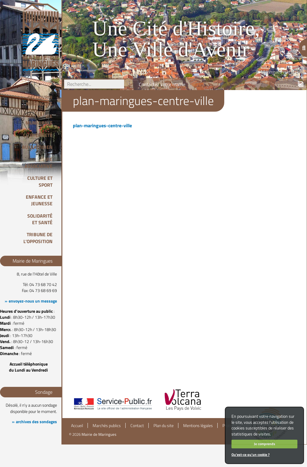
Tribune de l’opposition (37, 238)
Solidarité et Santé (39, 219)
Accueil (77, 426)
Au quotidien (37, 147)
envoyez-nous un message (33, 301)
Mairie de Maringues (99, 434)
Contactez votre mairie (162, 84)
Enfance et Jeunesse (39, 200)
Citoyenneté (37, 135)
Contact (137, 426)
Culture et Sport (39, 181)
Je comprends (264, 444)
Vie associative (38, 162)
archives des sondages (36, 421)
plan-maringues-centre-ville (102, 125)
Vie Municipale (38, 119)
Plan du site (164, 426)
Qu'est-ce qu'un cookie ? (250, 454)
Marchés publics (107, 426)
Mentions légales (198, 426)
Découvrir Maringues (39, 100)
